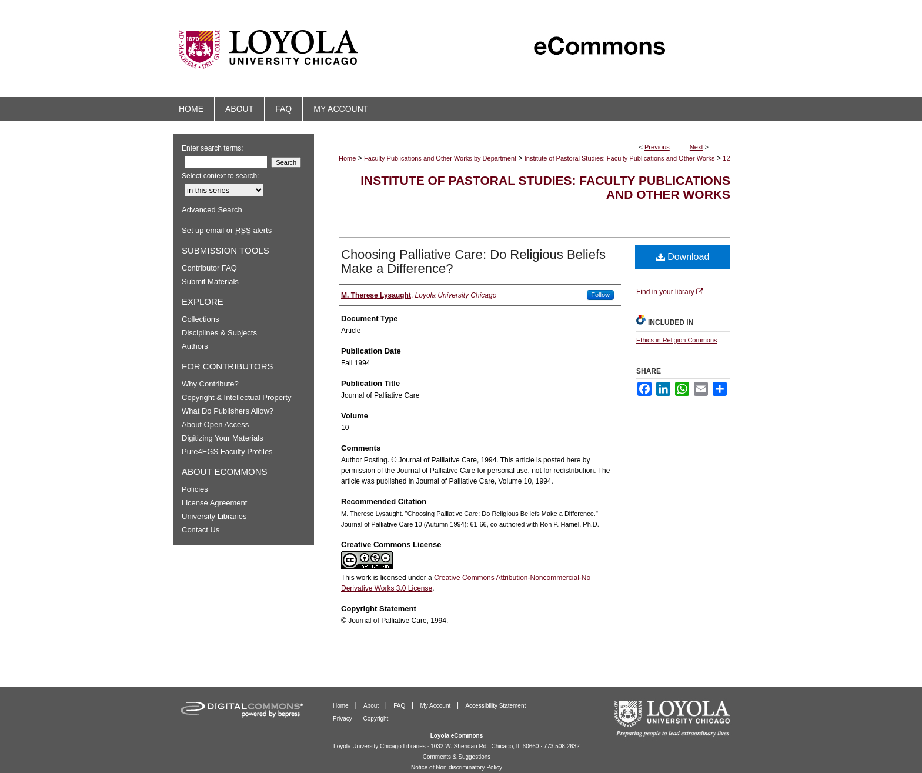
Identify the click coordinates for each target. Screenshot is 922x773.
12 (726, 158)
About (371, 705)
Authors (195, 346)
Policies (195, 489)
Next (696, 147)
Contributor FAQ (209, 268)
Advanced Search (212, 209)
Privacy (343, 718)
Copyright (376, 718)
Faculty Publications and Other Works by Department (440, 158)
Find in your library (669, 292)
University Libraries (214, 516)
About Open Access (215, 424)
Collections (200, 319)
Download (683, 257)
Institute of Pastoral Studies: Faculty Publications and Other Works (620, 158)
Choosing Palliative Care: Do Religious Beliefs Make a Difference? (473, 261)
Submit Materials (210, 281)
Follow (600, 294)
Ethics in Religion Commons (676, 340)
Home (347, 158)
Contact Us (200, 529)
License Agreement (214, 502)
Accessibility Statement (495, 705)
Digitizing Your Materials (222, 438)
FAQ (400, 705)
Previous (657, 147)
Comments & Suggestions (457, 757)
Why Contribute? (210, 383)
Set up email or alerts (227, 230)
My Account (436, 705)
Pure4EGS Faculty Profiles (227, 451)
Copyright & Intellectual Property (236, 397)
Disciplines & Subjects (219, 332)
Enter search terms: (212, 148)
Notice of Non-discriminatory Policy (456, 767)
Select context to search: (220, 176)
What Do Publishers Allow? (227, 411)
